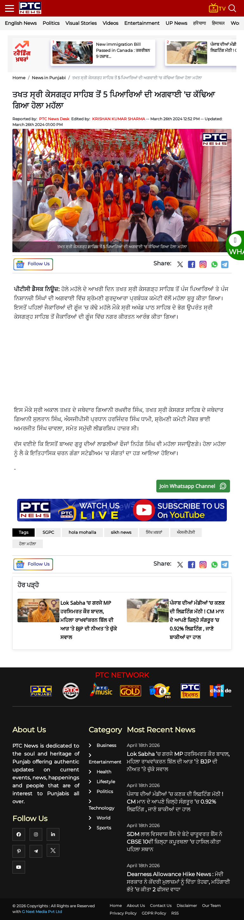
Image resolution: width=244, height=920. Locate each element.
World (99, 818)
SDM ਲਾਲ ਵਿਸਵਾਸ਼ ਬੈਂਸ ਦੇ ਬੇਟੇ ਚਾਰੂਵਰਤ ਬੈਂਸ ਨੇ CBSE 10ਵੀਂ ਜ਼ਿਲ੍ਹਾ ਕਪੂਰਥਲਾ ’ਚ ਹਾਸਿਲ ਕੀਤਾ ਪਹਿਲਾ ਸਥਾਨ (174, 842)
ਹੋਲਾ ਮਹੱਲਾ (27, 543)
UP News (176, 23)
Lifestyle (102, 781)
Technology (101, 805)
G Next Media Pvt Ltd (42, 911)
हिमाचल (218, 23)
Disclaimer (187, 905)
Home (18, 77)
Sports (100, 828)
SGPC (48, 532)
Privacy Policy (123, 913)
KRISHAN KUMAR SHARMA (118, 118)
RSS (175, 913)
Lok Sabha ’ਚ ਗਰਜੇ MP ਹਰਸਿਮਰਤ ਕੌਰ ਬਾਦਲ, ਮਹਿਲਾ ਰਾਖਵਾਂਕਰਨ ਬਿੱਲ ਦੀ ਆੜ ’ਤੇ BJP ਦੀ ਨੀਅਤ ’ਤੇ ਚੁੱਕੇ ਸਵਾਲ (178, 761)
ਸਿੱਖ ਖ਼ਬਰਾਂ (154, 532)
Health (100, 772)
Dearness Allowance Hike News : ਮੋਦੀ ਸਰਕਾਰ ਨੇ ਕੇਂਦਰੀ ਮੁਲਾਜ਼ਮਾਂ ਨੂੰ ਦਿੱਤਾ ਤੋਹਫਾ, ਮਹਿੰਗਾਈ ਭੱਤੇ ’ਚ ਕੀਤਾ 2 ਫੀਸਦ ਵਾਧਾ (178, 882)
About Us (136, 905)
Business (102, 745)
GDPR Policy (154, 913)
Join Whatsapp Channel (194, 486)
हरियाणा (199, 23)
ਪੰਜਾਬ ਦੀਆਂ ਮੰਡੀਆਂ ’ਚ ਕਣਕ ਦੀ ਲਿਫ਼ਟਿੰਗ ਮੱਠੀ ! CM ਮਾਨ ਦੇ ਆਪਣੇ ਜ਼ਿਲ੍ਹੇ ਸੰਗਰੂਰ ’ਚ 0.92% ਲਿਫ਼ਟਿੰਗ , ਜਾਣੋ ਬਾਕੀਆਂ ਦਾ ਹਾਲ (175, 801)
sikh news (121, 532)
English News (21, 23)
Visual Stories (81, 23)
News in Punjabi (49, 77)
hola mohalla (82, 532)
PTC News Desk (54, 118)
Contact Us (161, 905)
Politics (51, 23)
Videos (110, 23)
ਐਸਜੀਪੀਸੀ (186, 532)
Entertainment (141, 23)
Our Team (211, 905)
